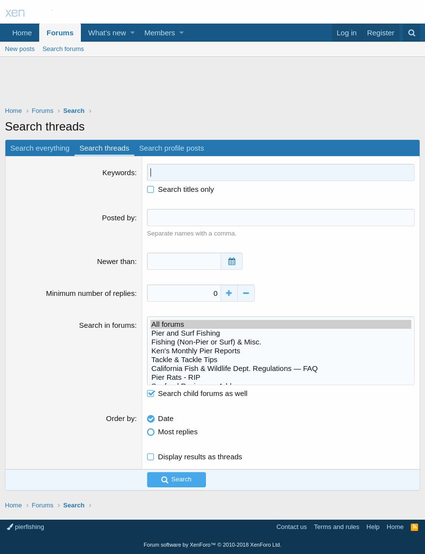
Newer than (116, 261)
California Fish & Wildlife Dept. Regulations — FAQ (280, 368)
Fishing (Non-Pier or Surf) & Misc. (280, 342)
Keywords (118, 172)
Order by (120, 418)
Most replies (178, 431)
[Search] (411, 33)
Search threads (104, 148)
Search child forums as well (197, 393)
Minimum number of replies (90, 293)
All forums (280, 324)
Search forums (63, 49)
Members (160, 32)
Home (22, 32)
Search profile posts (171, 148)
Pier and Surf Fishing (280, 333)
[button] (132, 33)
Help (373, 526)
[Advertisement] (212, 84)
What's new (107, 32)
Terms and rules (336, 526)
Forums (60, 32)
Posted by (118, 217)
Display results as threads (200, 456)
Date (166, 418)
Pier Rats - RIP (280, 377)
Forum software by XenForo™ (212, 545)
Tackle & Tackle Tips (280, 359)
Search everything (40, 148)
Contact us (291, 526)
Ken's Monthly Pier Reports (280, 350)
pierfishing (25, 526)
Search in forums (106, 325)
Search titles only (180, 189)
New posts (20, 49)
